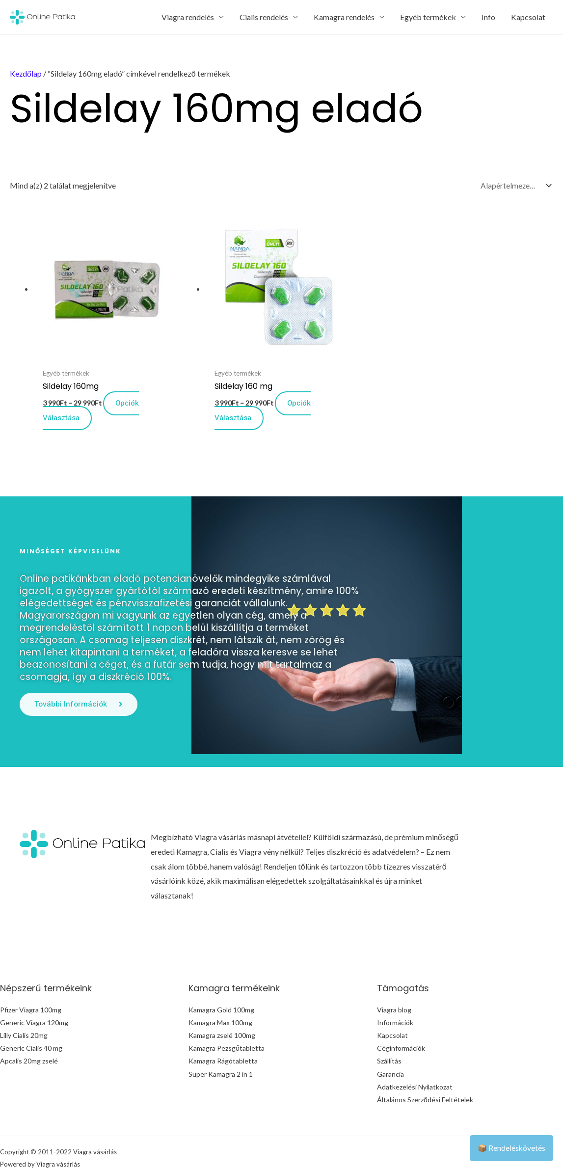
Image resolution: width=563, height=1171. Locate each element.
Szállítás (389, 1037)
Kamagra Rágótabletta (223, 1037)
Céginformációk (401, 1024)
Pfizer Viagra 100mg (30, 986)
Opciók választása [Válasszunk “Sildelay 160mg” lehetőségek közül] (93, 386)
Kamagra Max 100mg (220, 999)
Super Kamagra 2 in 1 (220, 1050)
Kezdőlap (26, 73)
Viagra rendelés (187, 17)
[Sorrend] (514, 185)
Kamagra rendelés (344, 17)
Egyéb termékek (428, 17)
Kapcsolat (528, 17)
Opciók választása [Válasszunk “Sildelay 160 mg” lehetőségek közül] (225, 386)
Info (488, 17)
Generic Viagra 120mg (34, 999)
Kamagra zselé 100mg (221, 1012)
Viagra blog (394, 986)
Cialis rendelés (264, 17)
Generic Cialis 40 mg (31, 1024)
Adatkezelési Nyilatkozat (415, 1063)
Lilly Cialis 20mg (24, 1012)
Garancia (390, 1050)
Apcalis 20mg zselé (29, 1037)
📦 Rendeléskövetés (511, 1147)
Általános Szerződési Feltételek (425, 1075)
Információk (395, 999)
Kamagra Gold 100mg (221, 986)
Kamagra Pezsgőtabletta (226, 1024)
